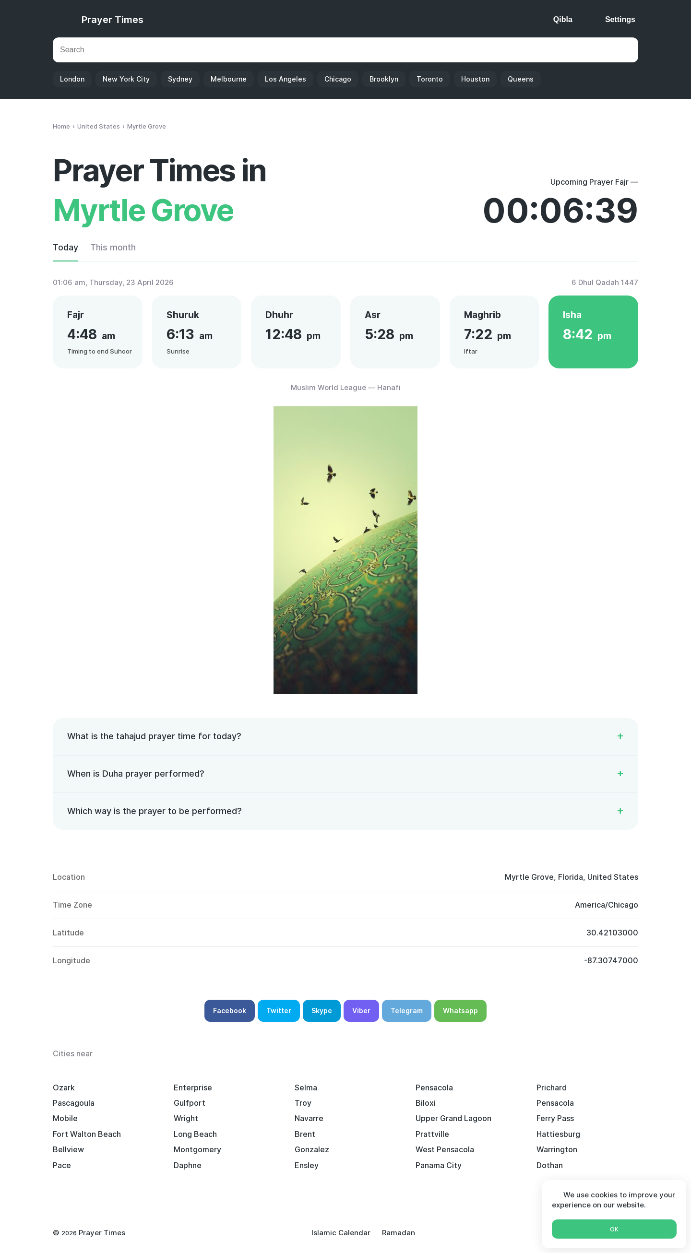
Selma (306, 1087)
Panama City (439, 1165)
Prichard (551, 1087)
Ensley (307, 1165)
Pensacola (434, 1087)
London (72, 79)
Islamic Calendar (340, 1232)
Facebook (229, 1010)
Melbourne (229, 79)
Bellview (68, 1149)
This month (113, 247)
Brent (305, 1134)
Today (65, 247)
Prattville (432, 1134)
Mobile (65, 1118)
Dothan (549, 1165)
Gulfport (189, 1103)
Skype (321, 1010)
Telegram (407, 1010)
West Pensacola (445, 1149)
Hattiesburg (558, 1134)
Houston (475, 79)
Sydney (180, 79)
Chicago (337, 79)
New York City (126, 79)
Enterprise (193, 1087)
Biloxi (426, 1103)
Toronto (430, 79)
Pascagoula (74, 1103)
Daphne (188, 1165)
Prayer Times (112, 19)
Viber (361, 1010)
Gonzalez (312, 1149)
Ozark (64, 1087)
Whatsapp (460, 1010)
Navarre (309, 1118)
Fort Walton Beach (87, 1134)
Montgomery (197, 1149)
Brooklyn (383, 79)
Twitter (278, 1010)
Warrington (556, 1149)
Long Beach (195, 1134)
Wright (186, 1118)
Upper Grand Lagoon (453, 1118)
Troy (303, 1103)
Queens (521, 79)
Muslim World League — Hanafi (346, 387)
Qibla (562, 19)
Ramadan (398, 1232)
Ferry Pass (555, 1118)
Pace (62, 1165)
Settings (620, 19)
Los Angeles (285, 79)
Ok (614, 1229)
